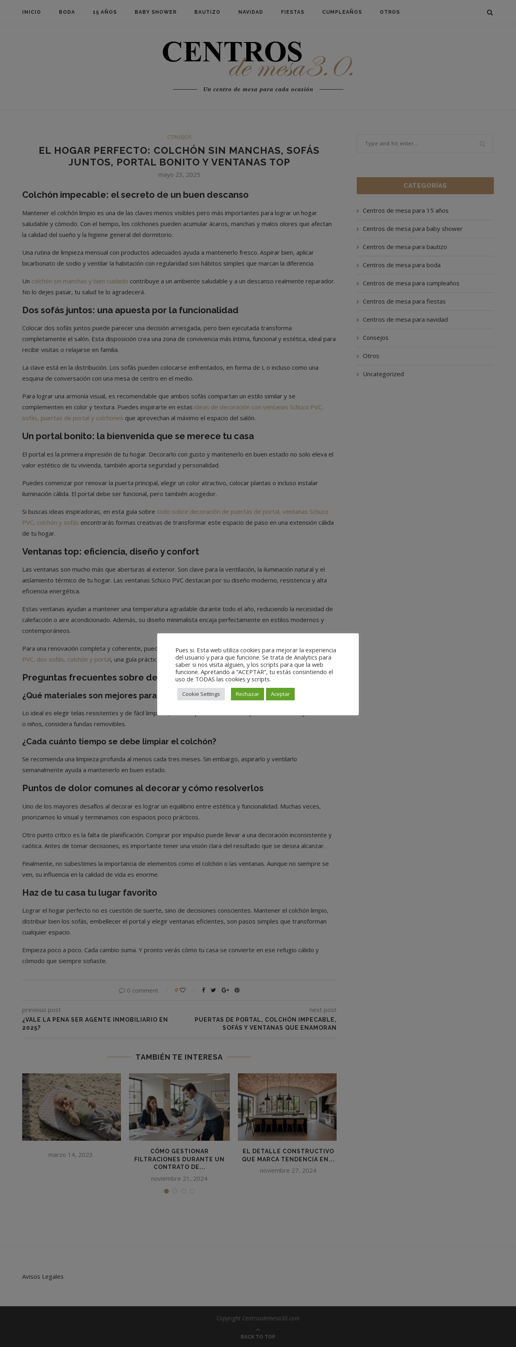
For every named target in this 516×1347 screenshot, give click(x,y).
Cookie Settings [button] (201, 694)
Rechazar (247, 694)
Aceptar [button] (280, 694)
